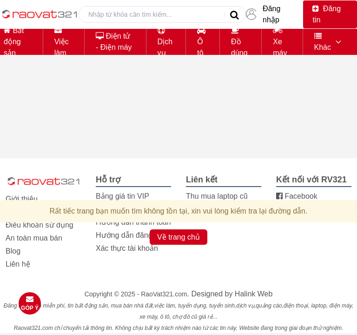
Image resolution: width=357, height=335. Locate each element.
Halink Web (254, 294)
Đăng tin (326, 14)
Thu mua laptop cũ (217, 196)
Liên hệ (18, 264)
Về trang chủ (178, 237)
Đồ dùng (239, 42)
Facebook (296, 196)
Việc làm (61, 42)
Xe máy (280, 42)
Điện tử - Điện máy (114, 41)
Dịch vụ (165, 42)
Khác (322, 41)
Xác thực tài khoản (127, 248)
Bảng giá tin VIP (122, 196)
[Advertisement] (178, 127)
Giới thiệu (22, 199)
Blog (13, 251)
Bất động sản (14, 42)
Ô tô (201, 42)
